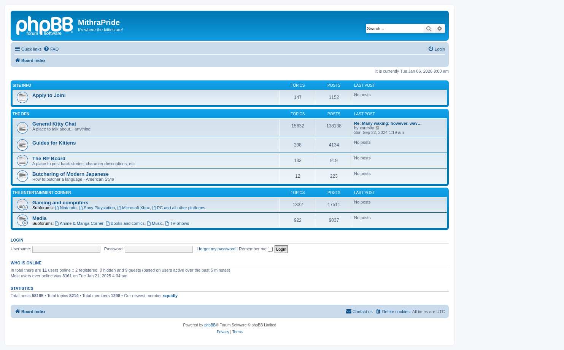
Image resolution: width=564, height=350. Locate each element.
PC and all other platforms (178, 207)
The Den (21, 114)
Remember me (256, 249)
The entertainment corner (42, 193)
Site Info (22, 85)
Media (39, 218)
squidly (170, 295)
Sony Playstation (97, 207)
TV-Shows (177, 223)
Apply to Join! (49, 95)
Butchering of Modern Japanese (70, 174)
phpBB (210, 325)
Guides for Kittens (54, 143)
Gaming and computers (60, 202)
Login (17, 240)
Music (155, 223)
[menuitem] (51, 49)
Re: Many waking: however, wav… (388, 123)
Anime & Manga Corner (79, 223)
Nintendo (65, 207)
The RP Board (48, 158)
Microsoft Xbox (133, 207)
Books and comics (125, 223)
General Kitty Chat (54, 124)
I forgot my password (216, 249)
